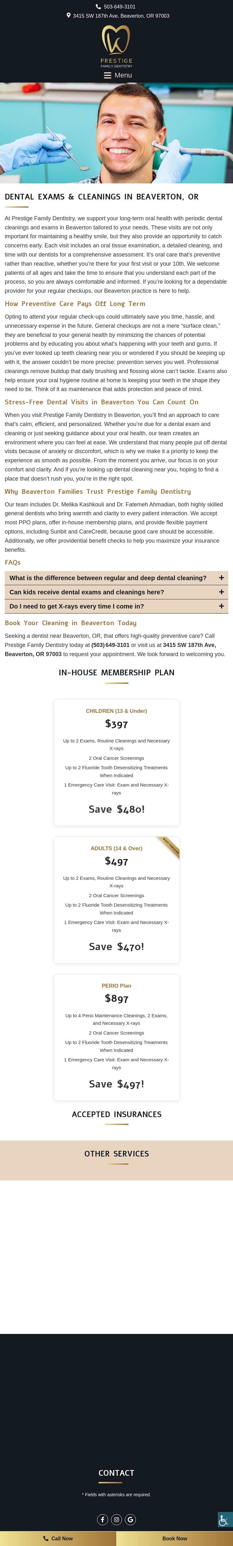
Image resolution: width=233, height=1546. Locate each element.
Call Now (58, 1538)
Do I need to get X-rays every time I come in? (76, 606)
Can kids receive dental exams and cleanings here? (86, 592)
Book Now (174, 1538)
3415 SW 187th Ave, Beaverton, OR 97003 (121, 16)
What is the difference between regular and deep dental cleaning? (107, 577)
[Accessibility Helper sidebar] (225, 1519)
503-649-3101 (115, 6)
